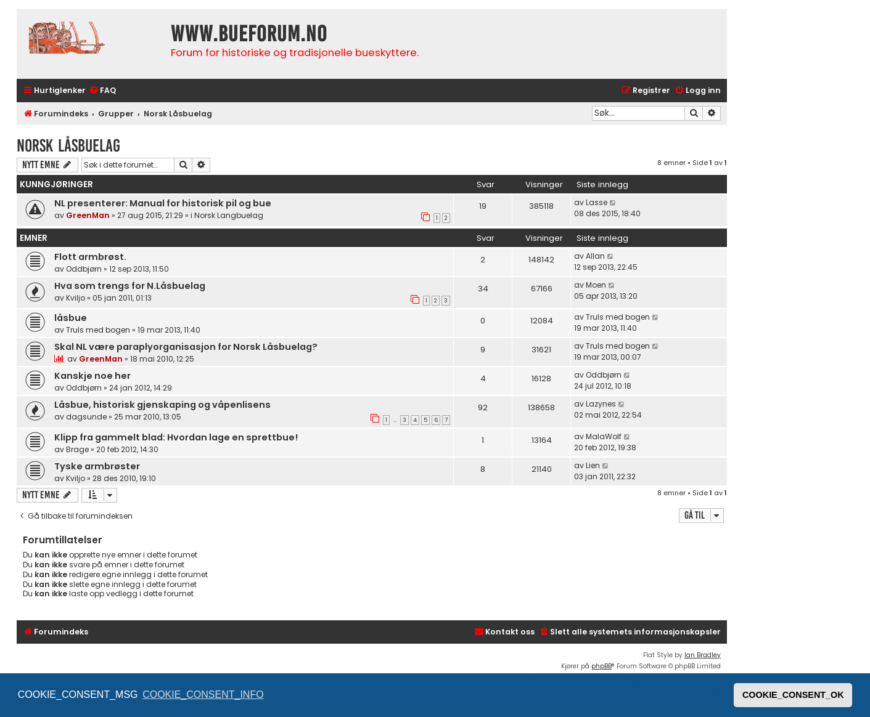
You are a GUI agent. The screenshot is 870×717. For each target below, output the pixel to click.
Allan (595, 256)
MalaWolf (604, 436)
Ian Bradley (702, 655)
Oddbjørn (84, 269)
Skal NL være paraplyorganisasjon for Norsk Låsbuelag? (186, 347)
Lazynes (601, 404)
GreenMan (88, 215)
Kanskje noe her (92, 376)
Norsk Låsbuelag (68, 145)
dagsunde (86, 416)
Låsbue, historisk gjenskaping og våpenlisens (162, 405)
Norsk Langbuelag (228, 215)
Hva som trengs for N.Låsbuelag (129, 286)
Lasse (596, 202)
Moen (596, 285)
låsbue (70, 318)
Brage (77, 449)
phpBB (601, 666)
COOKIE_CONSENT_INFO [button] (202, 694)
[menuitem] (102, 91)
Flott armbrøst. (90, 257)
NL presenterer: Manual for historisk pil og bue (162, 203)
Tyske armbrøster (97, 466)
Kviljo (75, 298)
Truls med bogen (98, 330)
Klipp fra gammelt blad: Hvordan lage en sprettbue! (176, 437)
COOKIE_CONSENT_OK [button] (793, 695)
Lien (593, 465)
